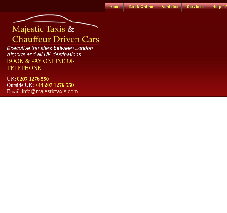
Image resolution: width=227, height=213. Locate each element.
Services (195, 7)
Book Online (141, 7)
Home (115, 7)
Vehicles (170, 7)
